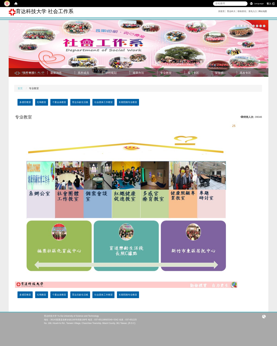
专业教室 (166, 72)
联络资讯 (242, 11)
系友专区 (245, 72)
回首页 (221, 11)
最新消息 (56, 72)
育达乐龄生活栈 (80, 102)
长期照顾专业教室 (128, 102)
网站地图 (262, 11)
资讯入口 (252, 11)
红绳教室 (41, 102)
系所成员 (83, 72)
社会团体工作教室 (103, 102)
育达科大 (231, 11)
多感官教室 (25, 102)
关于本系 (28, 72)
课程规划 (111, 72)
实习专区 (193, 72)
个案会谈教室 (59, 102)
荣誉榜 (219, 72)
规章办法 (138, 72)
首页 (20, 88)
